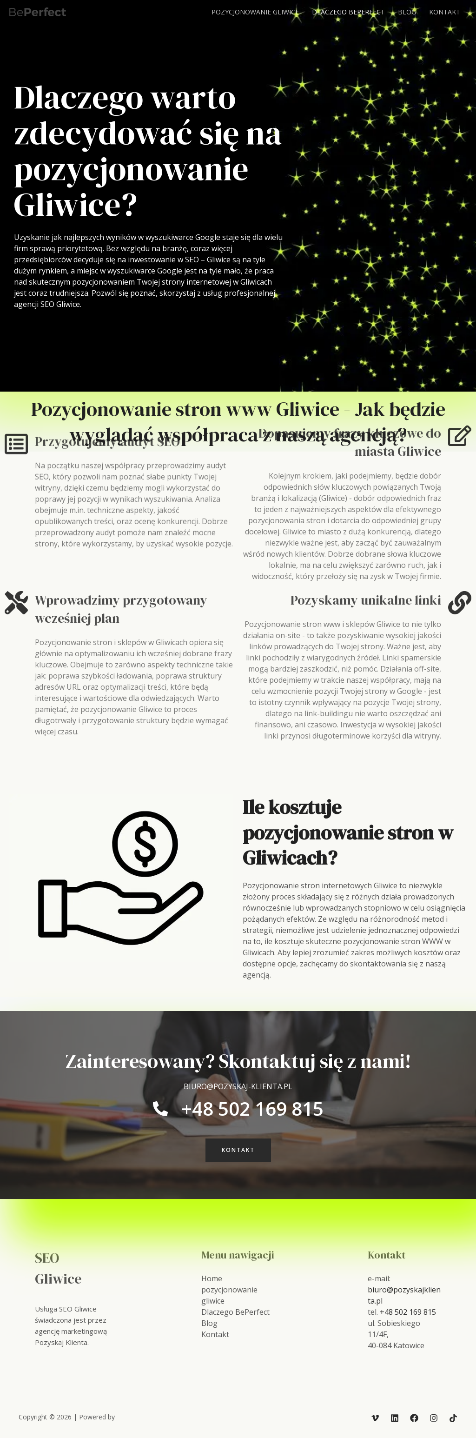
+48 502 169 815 (408, 1312)
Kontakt (444, 11)
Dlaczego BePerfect (348, 11)
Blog (407, 11)
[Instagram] (434, 1418)
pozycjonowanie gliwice (255, 11)
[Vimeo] (375, 1418)
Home (211, 1278)
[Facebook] (414, 1418)
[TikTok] (453, 1418)
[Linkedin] (394, 1418)
